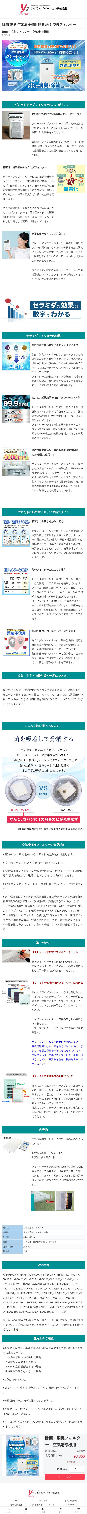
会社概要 (43, 1500)
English (71, 1505)
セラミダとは (16, 1505)
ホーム (16, 1500)
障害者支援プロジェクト (43, 1505)
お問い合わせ (71, 1500)
